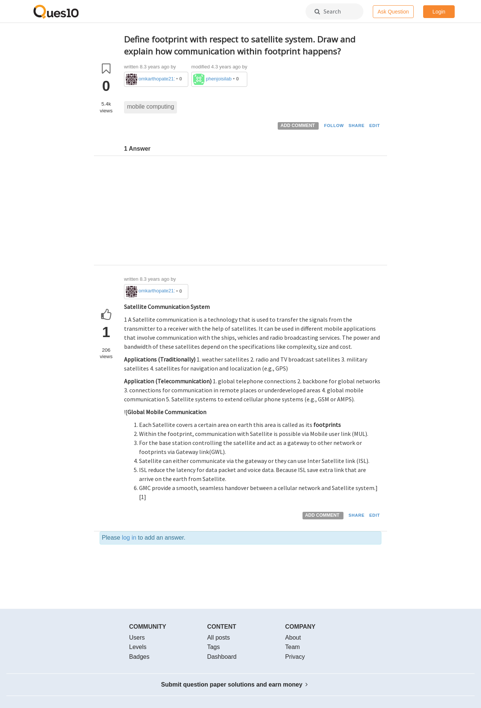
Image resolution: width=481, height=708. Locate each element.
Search (328, 11)
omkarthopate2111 (157, 79)
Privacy (295, 657)
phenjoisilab (219, 79)
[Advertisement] (252, 212)
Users (137, 637)
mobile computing (150, 106)
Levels (138, 647)
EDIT (374, 125)
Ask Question (393, 12)
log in (129, 537)
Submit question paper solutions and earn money (234, 684)
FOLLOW (334, 125)
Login (439, 12)
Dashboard (221, 657)
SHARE (357, 125)
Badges (139, 657)
